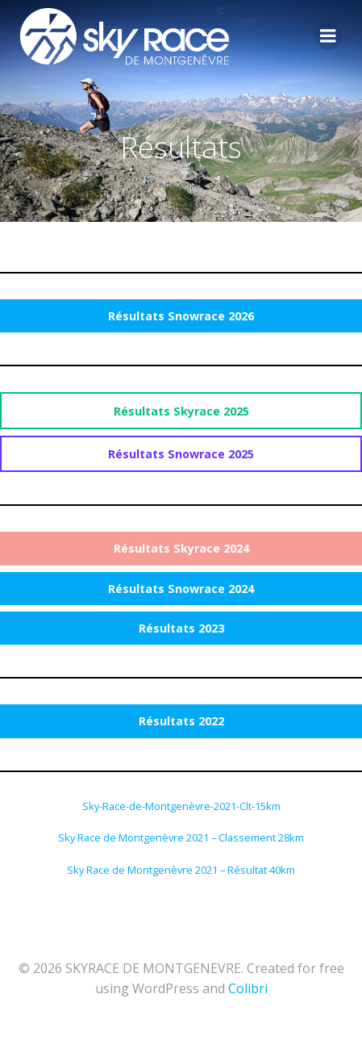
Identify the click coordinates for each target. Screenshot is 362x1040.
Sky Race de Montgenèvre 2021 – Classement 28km (181, 837)
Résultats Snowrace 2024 (181, 588)
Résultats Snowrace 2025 (181, 454)
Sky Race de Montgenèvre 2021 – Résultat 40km (181, 869)
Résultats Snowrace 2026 (181, 316)
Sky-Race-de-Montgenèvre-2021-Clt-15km (181, 806)
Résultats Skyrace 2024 (181, 548)
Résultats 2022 (181, 721)
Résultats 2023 (181, 628)
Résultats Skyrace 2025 (181, 411)
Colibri (248, 988)
